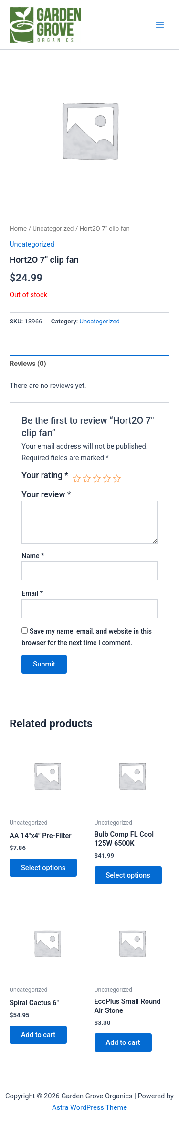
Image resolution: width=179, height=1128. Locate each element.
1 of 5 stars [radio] (77, 478)
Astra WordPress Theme (89, 1107)
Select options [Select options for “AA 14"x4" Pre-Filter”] (43, 867)
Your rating (44, 475)
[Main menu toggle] (159, 24)
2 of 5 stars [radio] (87, 478)
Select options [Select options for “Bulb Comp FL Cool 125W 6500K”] (128, 875)
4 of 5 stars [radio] (107, 478)
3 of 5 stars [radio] (97, 478)
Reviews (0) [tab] (28, 363)
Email (32, 593)
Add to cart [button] (38, 1035)
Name (32, 555)
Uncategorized (53, 228)
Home (18, 228)
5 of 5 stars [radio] (117, 478)
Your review (46, 494)
